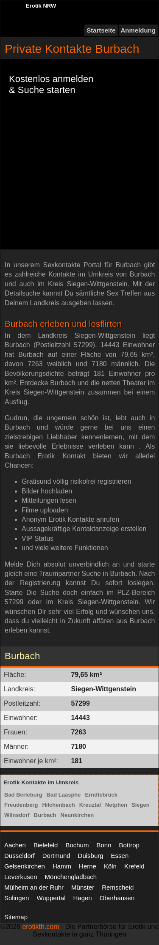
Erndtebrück (101, 795)
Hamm (62, 866)
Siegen (140, 805)
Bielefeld (45, 845)
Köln (110, 866)
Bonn (103, 845)
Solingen (16, 897)
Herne (87, 866)
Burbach (45, 815)
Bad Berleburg (23, 795)
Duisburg (90, 855)
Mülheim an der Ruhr (34, 887)
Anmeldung (138, 30)
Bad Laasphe (64, 795)
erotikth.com (40, 926)
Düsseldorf (19, 855)
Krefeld (134, 866)
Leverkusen (20, 876)
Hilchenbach (58, 805)
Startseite (100, 30)
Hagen (82, 897)
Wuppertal (50, 897)
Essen (120, 855)
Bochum (77, 845)
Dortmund (56, 855)
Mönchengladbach (71, 876)
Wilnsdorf (17, 815)
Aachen (15, 845)
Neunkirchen (77, 815)
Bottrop (129, 845)
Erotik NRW (41, 6)
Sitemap (16, 916)
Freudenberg (21, 805)
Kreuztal (90, 805)
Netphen (116, 805)
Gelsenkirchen (24, 866)
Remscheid (118, 887)
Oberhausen (117, 897)
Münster (82, 887)
